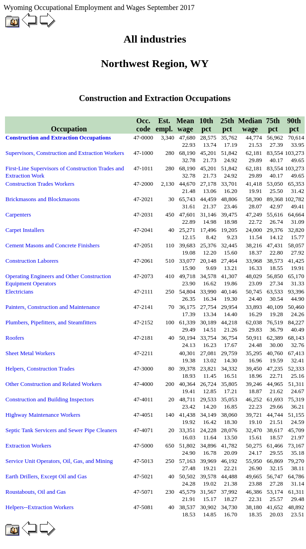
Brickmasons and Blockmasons (42, 199)
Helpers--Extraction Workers (39, 507)
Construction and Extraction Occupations (58, 137)
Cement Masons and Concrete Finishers (52, 245)
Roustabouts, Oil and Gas (35, 491)
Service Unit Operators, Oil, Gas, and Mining (59, 461)
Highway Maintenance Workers (42, 414)
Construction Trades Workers (39, 183)
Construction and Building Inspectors (49, 399)
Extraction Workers (28, 445)
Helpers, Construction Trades (39, 368)
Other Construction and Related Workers (53, 383)
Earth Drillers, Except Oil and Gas (46, 476)
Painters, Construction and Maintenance (52, 306)
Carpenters (18, 214)
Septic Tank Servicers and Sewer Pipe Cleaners (61, 430)
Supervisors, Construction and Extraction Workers (64, 152)
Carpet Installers (24, 229)
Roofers (14, 337)
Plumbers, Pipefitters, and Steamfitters (50, 322)
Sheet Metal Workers (30, 353)
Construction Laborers (32, 260)
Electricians (19, 291)
